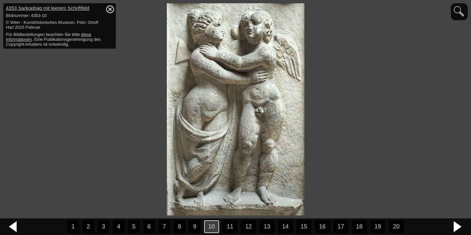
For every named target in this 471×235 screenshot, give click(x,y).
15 (304, 226)
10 (211, 226)
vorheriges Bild (13, 227)
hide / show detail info (110, 9)
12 (248, 226)
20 (396, 226)
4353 (47, 8)
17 (341, 226)
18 (359, 226)
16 (322, 226)
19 (378, 226)
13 (267, 226)
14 (285, 226)
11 (230, 226)
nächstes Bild (458, 227)
